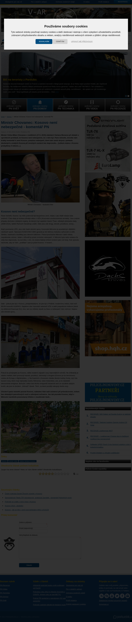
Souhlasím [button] (44, 41)
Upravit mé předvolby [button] (82, 41)
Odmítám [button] (60, 41)
